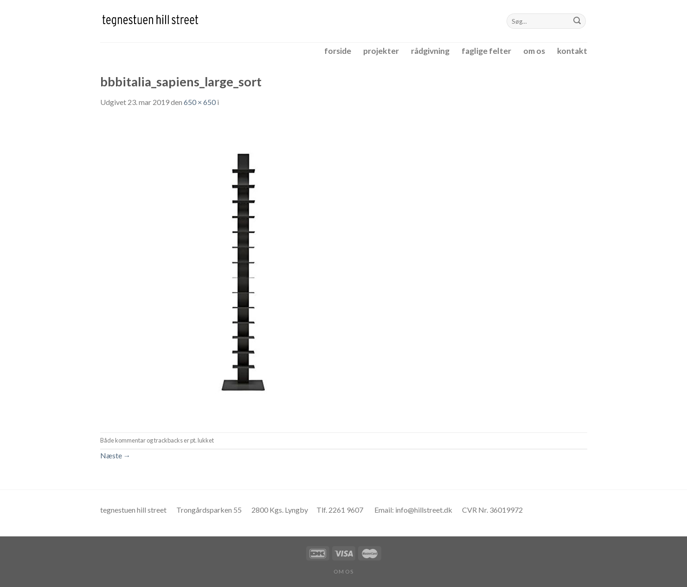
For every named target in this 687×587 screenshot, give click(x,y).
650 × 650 (200, 102)
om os (534, 51)
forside (337, 51)
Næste (115, 455)
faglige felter (486, 51)
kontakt (572, 51)
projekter (381, 51)
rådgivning (430, 51)
